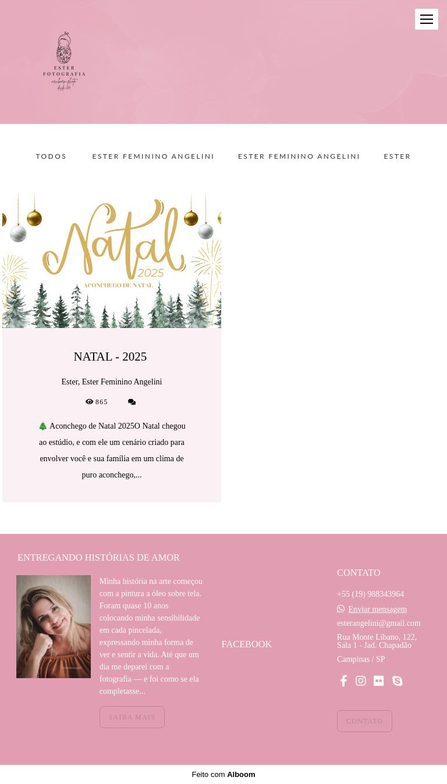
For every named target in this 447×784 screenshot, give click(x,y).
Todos (52, 156)
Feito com (223, 774)
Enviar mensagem (378, 609)
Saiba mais (132, 717)
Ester (397, 156)
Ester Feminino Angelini (154, 156)
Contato (364, 721)
